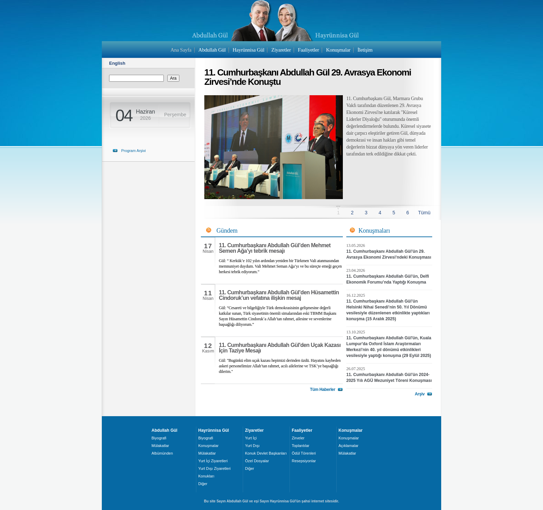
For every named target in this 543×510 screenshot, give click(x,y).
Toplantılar (301, 446)
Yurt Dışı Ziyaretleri (214, 468)
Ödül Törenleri (304, 453)
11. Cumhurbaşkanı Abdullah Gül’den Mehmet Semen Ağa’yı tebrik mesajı (275, 248)
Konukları (206, 476)
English (117, 63)
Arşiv (420, 394)
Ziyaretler (281, 50)
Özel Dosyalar (257, 461)
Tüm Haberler (322, 389)
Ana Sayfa (180, 50)
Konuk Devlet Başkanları (266, 453)
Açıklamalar (348, 446)
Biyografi (159, 438)
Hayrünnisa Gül (248, 50)
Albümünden (162, 453)
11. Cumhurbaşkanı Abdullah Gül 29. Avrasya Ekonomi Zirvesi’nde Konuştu (307, 77)
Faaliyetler (308, 50)
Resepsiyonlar (304, 461)
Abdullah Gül (212, 50)
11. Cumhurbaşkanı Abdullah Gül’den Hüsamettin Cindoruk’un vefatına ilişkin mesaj (279, 295)
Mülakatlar (160, 446)
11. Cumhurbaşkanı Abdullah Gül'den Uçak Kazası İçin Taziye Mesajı (280, 348)
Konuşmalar (338, 50)
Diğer (202, 484)
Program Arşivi (133, 151)
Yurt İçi (251, 438)
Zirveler (298, 438)
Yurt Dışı (252, 446)
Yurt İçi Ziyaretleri (213, 461)
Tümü (424, 212)
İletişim (365, 50)
